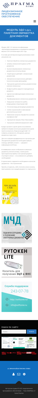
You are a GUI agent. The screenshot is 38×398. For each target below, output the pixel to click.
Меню (34, 21)
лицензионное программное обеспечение (12, 14)
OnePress (30, 391)
